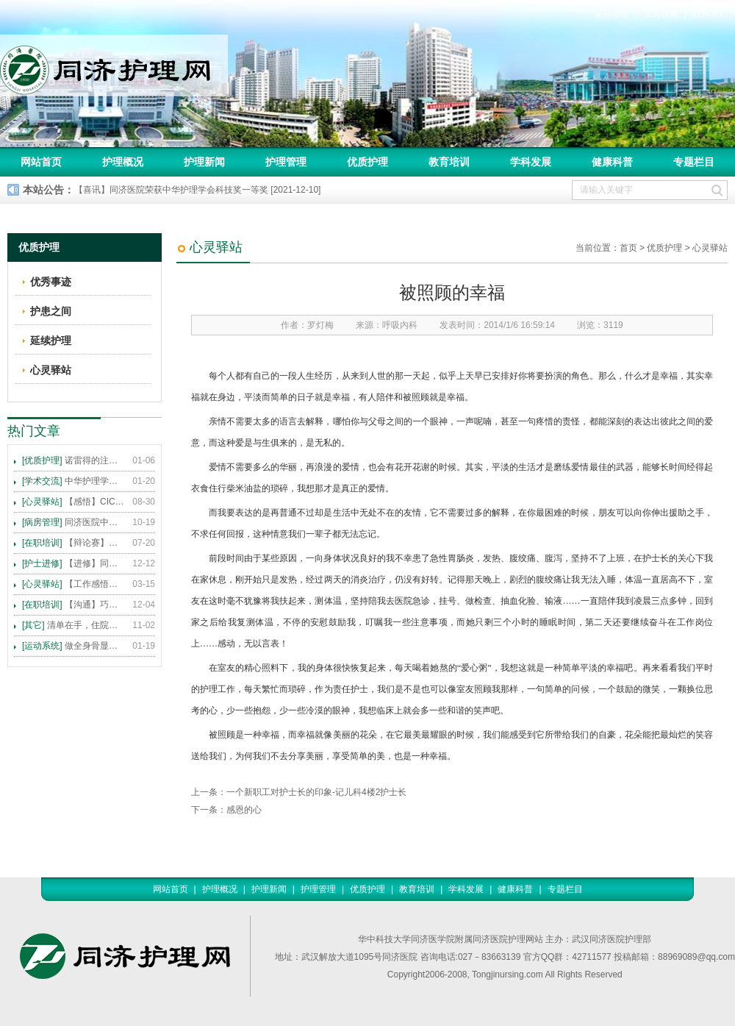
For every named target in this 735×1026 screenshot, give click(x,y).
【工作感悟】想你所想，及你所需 (73, 584)
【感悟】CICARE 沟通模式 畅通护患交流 (73, 501)
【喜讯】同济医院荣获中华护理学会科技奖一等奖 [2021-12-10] (197, 190)
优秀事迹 (50, 282)
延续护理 (50, 340)
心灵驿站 (710, 248)
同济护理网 (114, 65)
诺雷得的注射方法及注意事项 (73, 460)
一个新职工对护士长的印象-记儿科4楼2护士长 (316, 792)
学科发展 (530, 162)
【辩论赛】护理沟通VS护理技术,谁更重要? (73, 543)
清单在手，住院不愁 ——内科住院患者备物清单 (73, 625)
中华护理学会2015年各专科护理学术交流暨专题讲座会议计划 (73, 481)
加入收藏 (660, 14)
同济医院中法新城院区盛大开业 (73, 522)
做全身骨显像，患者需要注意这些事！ (73, 646)
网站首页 (41, 162)
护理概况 (122, 162)
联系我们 (710, 14)
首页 (628, 248)
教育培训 (449, 162)
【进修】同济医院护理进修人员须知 (73, 563)
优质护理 (367, 162)
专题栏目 (693, 162)
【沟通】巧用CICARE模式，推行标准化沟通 (73, 604)
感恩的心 (244, 810)
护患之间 (50, 311)
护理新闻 (204, 162)
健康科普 (612, 162)
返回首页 (611, 14)
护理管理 (285, 162)
